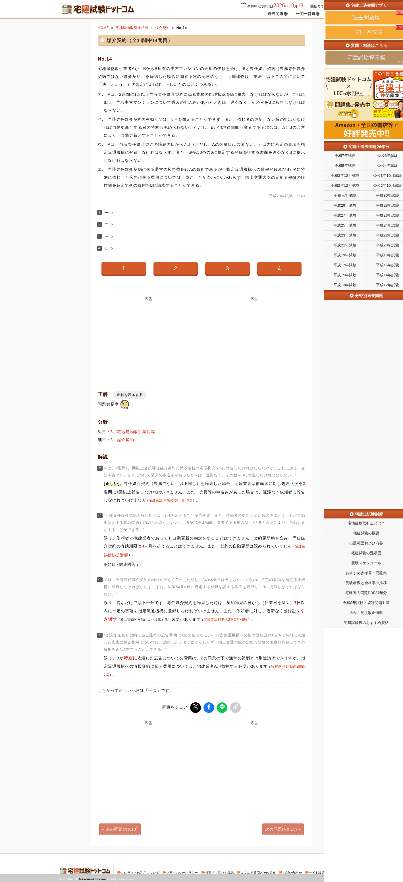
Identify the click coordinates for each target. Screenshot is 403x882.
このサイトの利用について (140, 871)
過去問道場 (277, 13)
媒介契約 (162, 28)
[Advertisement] (149, 341)
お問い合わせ (292, 871)
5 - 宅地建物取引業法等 (133, 431)
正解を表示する (130, 395)
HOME (103, 28)
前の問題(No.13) (122, 828)
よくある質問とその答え (258, 871)
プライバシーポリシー (182, 871)
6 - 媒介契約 (122, 439)
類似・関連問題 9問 (125, 564)
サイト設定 (317, 871)
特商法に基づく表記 (219, 871)
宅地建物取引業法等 (132, 28)
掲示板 (334, 13)
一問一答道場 (308, 13)
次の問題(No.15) (281, 828)
